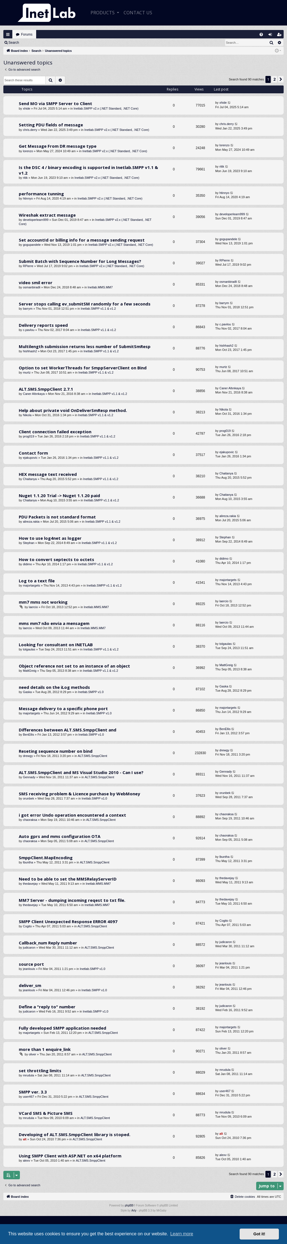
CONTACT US (138, 13)
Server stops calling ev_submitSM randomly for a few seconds (85, 304)
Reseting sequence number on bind (55, 751)
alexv (26, 1160)
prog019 (28, 436)
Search (13, 43)
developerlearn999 (35, 219)
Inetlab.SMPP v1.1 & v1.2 (98, 308)
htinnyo (28, 198)
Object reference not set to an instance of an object (74, 666)
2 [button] (274, 79)
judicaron (29, 947)
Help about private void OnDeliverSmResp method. (73, 410)
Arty (133, 1210)
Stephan (28, 543)
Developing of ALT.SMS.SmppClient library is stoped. (74, 1134)
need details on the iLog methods (54, 687)
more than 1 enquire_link (45, 1049)
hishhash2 (30, 351)
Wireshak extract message (47, 215)
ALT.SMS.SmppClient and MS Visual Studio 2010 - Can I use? (81, 772)
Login (31, 43)
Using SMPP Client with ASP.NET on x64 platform (70, 1156)
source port (31, 964)
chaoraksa (30, 819)
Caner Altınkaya (34, 393)
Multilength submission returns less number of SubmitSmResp (85, 346)
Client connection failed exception (55, 431)
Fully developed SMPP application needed (62, 1028)
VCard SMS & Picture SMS (46, 1113)
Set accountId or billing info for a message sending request (82, 240)
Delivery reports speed (43, 325)
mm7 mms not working (43, 602)
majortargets (31, 585)
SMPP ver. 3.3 (33, 1092)
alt (25, 1139)
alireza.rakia (31, 521)
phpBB (129, 1205)
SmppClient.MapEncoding (46, 857)
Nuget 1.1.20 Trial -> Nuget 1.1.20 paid (59, 495)
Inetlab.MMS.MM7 (100, 287)
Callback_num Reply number (48, 943)
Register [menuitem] (280, 36)
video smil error (35, 282)
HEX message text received (48, 474)
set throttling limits (40, 1070)
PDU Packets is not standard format (57, 517)
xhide (26, 108)
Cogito (27, 926)
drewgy (28, 755)
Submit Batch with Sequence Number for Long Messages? (80, 261)
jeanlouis (29, 968)
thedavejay (30, 883)
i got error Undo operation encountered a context (72, 815)
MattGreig (29, 670)
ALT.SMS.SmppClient (92, 755)
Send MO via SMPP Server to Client (55, 103)
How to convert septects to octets (56, 559)
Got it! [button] (259, 1234)
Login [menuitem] (272, 36)
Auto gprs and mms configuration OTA (59, 836)
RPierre (28, 266)
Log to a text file (37, 580)
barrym (28, 308)
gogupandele (32, 244)
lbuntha (28, 862)
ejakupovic (30, 457)
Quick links (7, 34)
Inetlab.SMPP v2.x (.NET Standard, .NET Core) (106, 108)
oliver (32, 1054)
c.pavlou (28, 330)
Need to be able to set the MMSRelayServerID (68, 879)
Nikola (27, 415)
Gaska (27, 692)
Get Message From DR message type (57, 146)
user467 (28, 1096)
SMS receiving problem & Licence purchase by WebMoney (79, 793)
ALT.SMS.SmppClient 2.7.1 (46, 389)
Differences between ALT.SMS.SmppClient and (67, 730)
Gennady (29, 777)
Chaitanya (30, 479)
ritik (25, 177)
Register (50, 43)
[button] (281, 79)
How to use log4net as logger (50, 538)
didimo (27, 564)
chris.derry (30, 129)
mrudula (28, 1075)
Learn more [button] (181, 1233)
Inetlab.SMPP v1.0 (91, 692)
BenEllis (28, 734)
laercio (33, 607)
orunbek (28, 798)
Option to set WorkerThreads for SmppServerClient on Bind (83, 367)
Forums (27, 34)
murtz (27, 372)
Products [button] (103, 13)
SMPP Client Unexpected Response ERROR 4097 (68, 921)
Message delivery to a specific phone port (63, 708)
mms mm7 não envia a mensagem (54, 623)
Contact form (33, 453)
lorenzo (28, 151)
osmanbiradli (31, 287)
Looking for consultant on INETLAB (56, 644)
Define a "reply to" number (47, 1006)
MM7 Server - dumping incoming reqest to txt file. (72, 900)
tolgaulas (29, 649)
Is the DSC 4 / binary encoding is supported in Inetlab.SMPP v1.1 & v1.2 (88, 170)
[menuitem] (261, 34)
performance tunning (41, 193)
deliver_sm (30, 985)
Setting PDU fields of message (51, 125)
